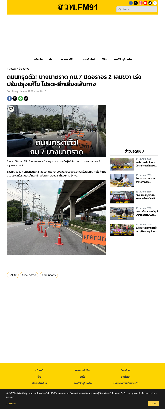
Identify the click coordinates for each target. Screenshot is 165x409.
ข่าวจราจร (24, 68)
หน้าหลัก (39, 370)
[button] (51, 59)
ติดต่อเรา (125, 376)
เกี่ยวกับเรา (125, 370)
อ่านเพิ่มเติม (10, 404)
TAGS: (13, 275)
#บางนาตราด (29, 275)
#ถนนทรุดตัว (49, 275)
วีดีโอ (82, 376)
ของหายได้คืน (82, 370)
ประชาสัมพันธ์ (39, 383)
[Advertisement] (82, 37)
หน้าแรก (11, 68)
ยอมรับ (153, 404)
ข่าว (39, 376)
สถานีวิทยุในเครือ (82, 383)
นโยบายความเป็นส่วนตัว (125, 383)
